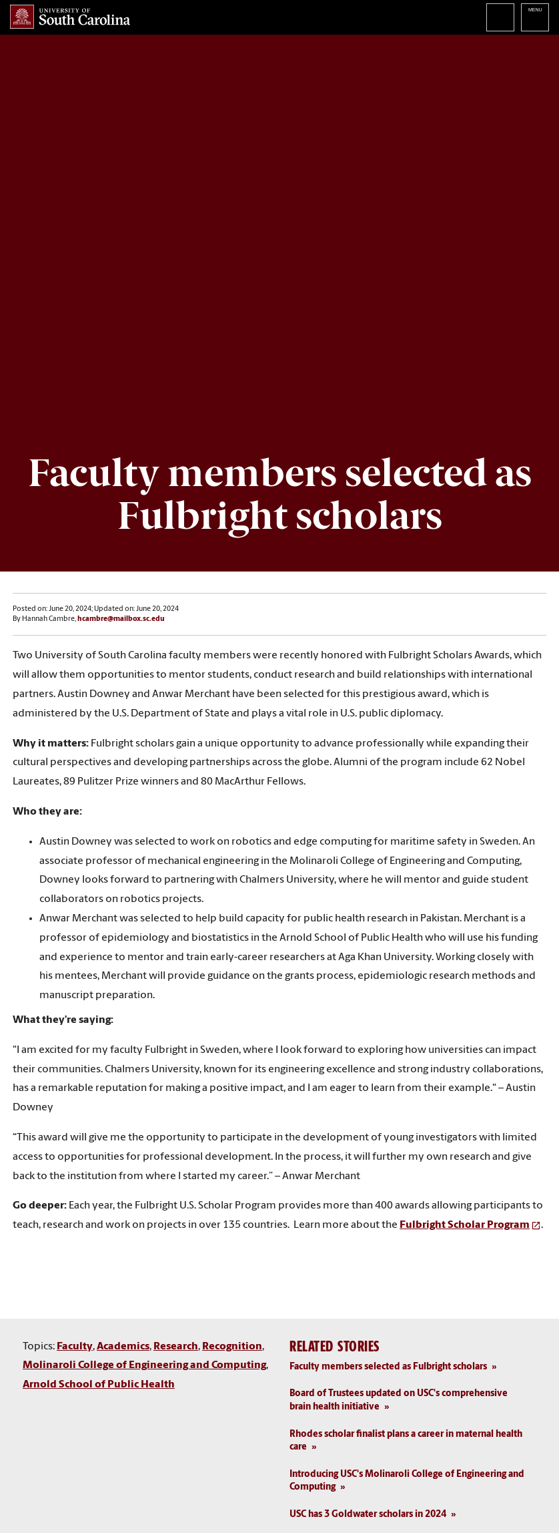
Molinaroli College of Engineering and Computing (144, 1365)
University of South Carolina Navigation (535, 17)
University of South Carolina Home (70, 16)
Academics (123, 1346)
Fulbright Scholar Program (465, 1225)
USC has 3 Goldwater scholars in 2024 (368, 1515)
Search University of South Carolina (500, 17)
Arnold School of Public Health (99, 1384)
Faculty (75, 1346)
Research (175, 1346)
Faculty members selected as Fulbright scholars (388, 1367)
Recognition (232, 1346)
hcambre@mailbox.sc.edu (121, 619)
